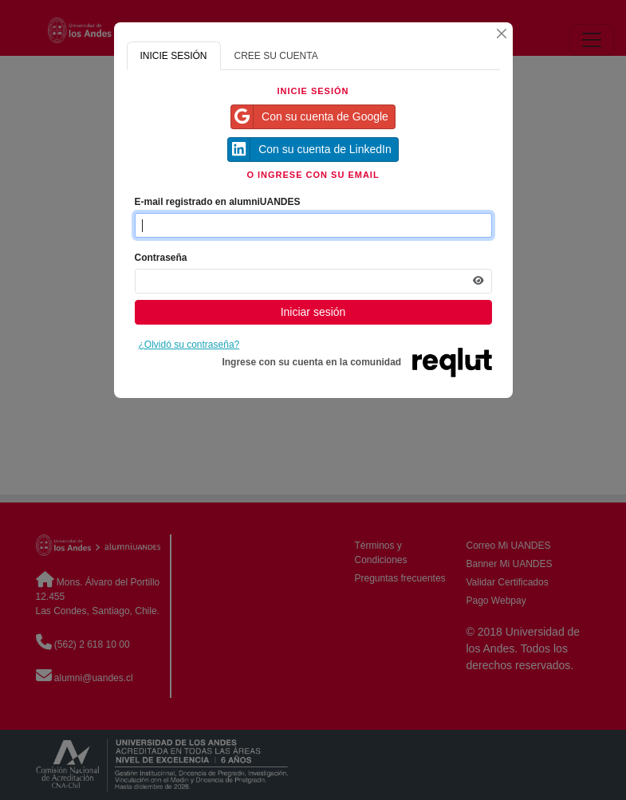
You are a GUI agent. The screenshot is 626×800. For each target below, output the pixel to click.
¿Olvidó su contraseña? (189, 344)
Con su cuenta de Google (309, 116)
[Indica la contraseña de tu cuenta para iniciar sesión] (313, 281)
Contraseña (161, 257)
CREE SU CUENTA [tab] (276, 55)
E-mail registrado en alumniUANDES (218, 201)
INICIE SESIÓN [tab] (173, 55)
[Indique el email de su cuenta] (313, 225)
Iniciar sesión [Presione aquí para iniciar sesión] (313, 311)
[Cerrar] (501, 33)
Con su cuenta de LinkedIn (310, 149)
